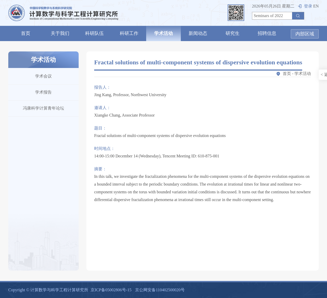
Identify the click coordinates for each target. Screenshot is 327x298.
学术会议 (43, 76)
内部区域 (304, 33)
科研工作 (129, 33)
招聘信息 (267, 33)
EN (316, 6)
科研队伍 (94, 33)
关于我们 (60, 33)
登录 (305, 6)
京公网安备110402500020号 (159, 290)
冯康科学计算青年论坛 (43, 108)
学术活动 (163, 33)
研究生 (233, 33)
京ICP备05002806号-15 (111, 290)
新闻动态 (198, 33)
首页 (25, 33)
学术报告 (43, 92)
